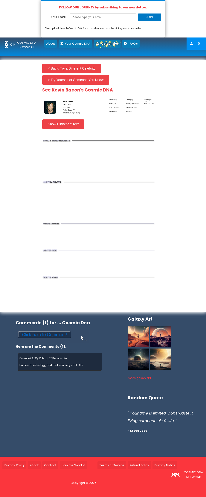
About (50, 43)
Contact (50, 465)
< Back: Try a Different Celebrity (71, 68)
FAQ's (131, 43)
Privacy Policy (14, 465)
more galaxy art (139, 378)
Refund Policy (139, 465)
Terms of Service (111, 465)
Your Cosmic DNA (75, 43)
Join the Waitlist (73, 465)
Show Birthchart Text (63, 124)
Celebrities (107, 43)
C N (12, 44)
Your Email (58, 17)
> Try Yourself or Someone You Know (76, 80)
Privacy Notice (165, 465)
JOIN (149, 17)
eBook (34, 465)
